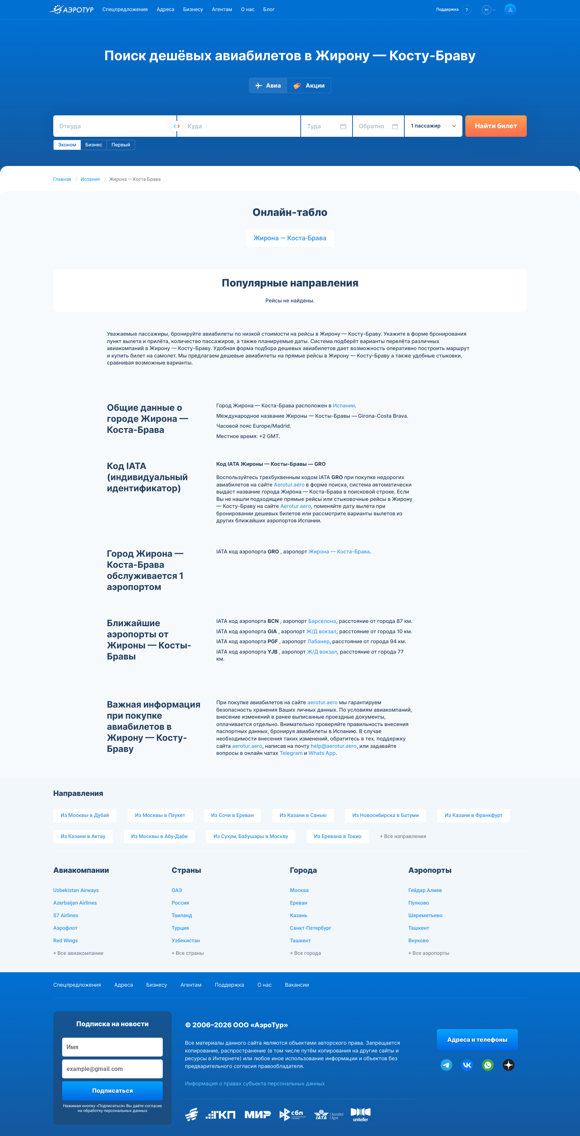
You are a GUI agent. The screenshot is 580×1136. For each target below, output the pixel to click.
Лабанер (318, 641)
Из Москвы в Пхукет (160, 815)
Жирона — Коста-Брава (289, 238)
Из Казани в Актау (83, 837)
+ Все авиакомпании (78, 953)
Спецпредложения (125, 10)
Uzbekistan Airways (76, 890)
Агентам (222, 10)
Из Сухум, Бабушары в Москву (250, 837)
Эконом (67, 145)
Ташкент (300, 941)
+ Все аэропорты (428, 953)
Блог (269, 10)
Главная (62, 179)
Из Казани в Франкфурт (474, 815)
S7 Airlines (65, 916)
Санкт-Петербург (310, 928)
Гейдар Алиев (425, 890)
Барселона (322, 621)
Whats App (321, 753)
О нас (247, 10)
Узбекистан (186, 941)
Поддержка (229, 985)
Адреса (165, 10)
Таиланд (182, 916)
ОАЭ (177, 890)
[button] (454, 10)
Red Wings (65, 941)
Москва (299, 890)
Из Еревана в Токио (337, 837)
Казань (298, 916)
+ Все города (305, 953)
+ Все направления (403, 837)
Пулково (418, 903)
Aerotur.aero (289, 485)
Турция (180, 928)
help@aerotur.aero (334, 746)
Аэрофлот (65, 928)
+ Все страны (188, 953)
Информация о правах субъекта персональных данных (255, 1084)
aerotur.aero (322, 702)
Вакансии (297, 985)
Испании (344, 406)
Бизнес (93, 145)
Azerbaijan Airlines (75, 903)
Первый (120, 145)
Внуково (418, 941)
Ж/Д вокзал (321, 631)
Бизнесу (193, 10)
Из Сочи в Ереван (232, 815)
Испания (90, 179)
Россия (180, 903)
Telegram (291, 753)
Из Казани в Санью (303, 815)
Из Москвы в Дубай (85, 815)
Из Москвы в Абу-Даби (159, 837)
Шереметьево (425, 916)
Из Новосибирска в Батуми (386, 815)
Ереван (298, 903)
